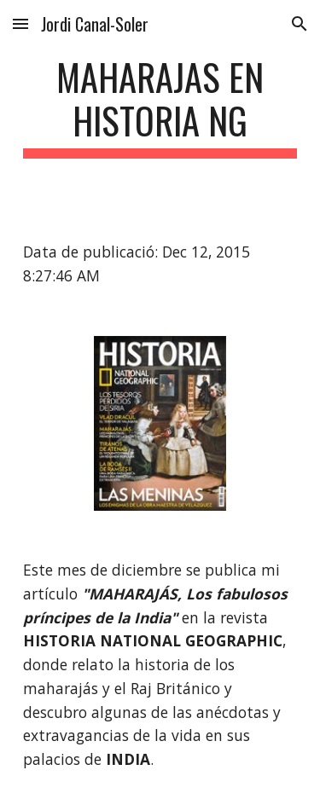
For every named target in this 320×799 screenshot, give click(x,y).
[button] (20, 23)
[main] (160, 106)
